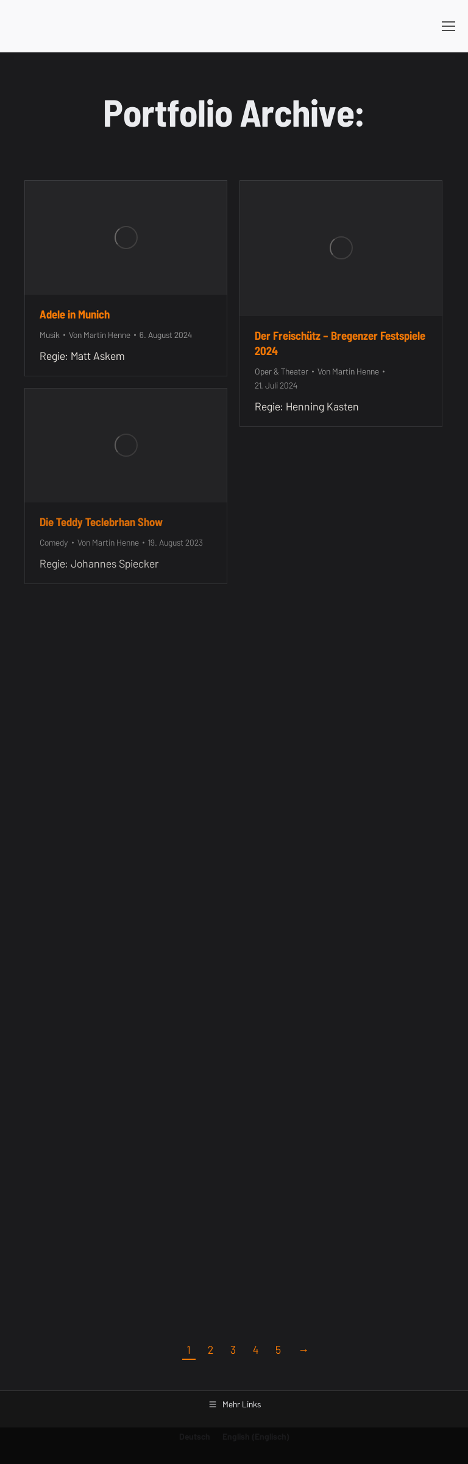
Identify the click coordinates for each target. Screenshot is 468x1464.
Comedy (54, 542)
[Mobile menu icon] (448, 26)
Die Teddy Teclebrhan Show (101, 522)
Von (99, 334)
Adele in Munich (75, 314)
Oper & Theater (281, 371)
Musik (50, 334)
